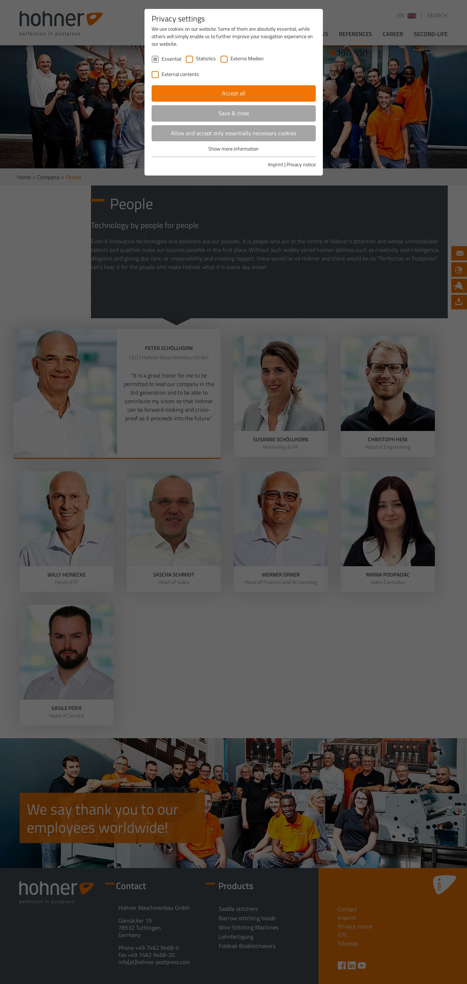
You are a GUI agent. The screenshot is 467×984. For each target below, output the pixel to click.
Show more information (233, 148)
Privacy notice (301, 164)
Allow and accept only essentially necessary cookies (233, 133)
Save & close (233, 113)
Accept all (233, 93)
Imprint (275, 164)
